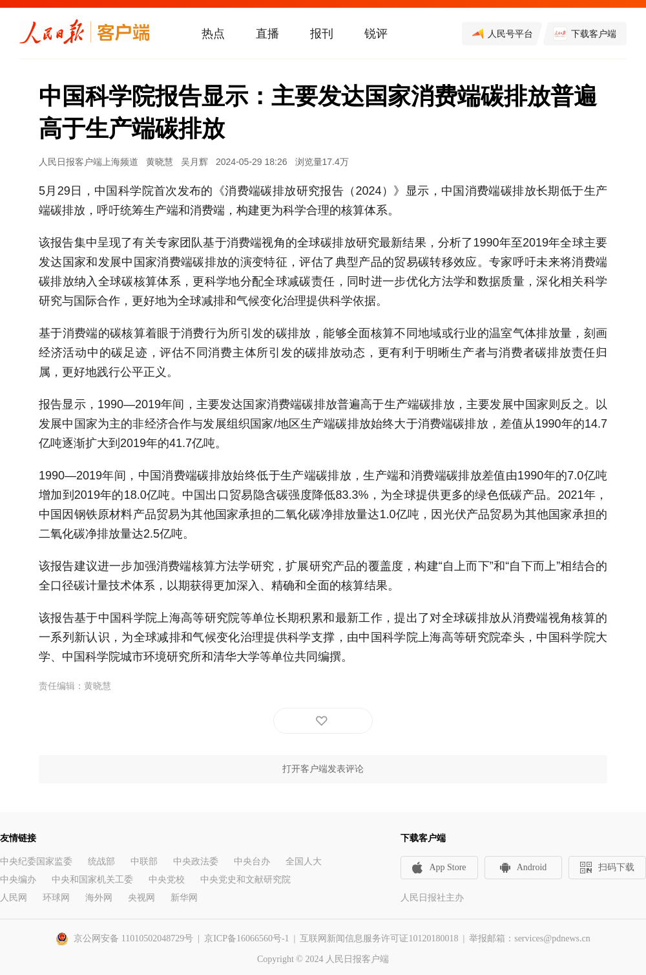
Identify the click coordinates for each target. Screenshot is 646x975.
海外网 (98, 898)
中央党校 (167, 879)
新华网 (184, 898)
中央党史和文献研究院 (245, 879)
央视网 (141, 898)
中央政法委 (195, 861)
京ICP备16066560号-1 (246, 938)
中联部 (144, 861)
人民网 (13, 898)
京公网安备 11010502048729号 (133, 938)
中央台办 (252, 861)
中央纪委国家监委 (36, 861)
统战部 (101, 861)
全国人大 (304, 861)
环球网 (56, 898)
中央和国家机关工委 (92, 879)
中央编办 (18, 879)
